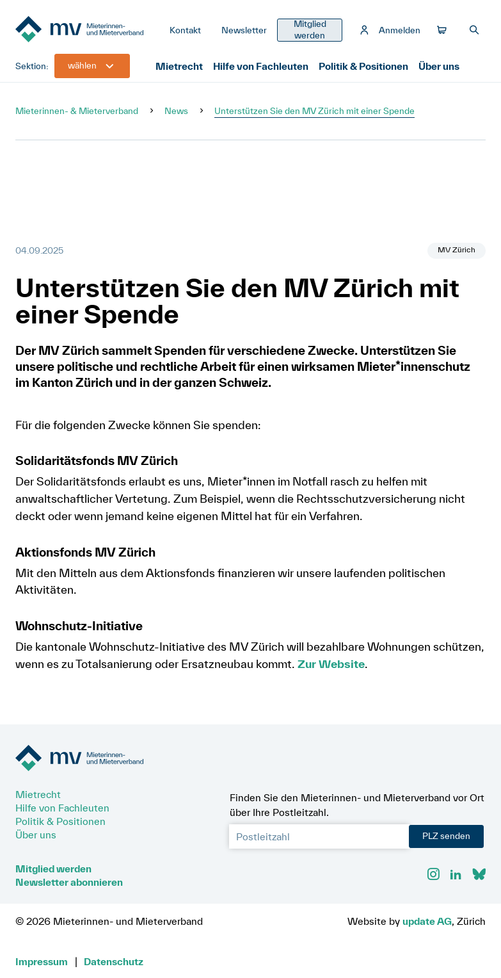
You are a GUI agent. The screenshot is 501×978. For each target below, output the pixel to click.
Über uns (438, 66)
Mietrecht (179, 66)
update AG (427, 921)
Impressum (41, 961)
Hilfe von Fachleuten (260, 66)
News (176, 111)
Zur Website (331, 664)
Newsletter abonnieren (69, 882)
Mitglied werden (53, 868)
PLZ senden (446, 836)
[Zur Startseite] (87, 30)
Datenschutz (113, 961)
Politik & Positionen (363, 66)
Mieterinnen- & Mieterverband (76, 111)
